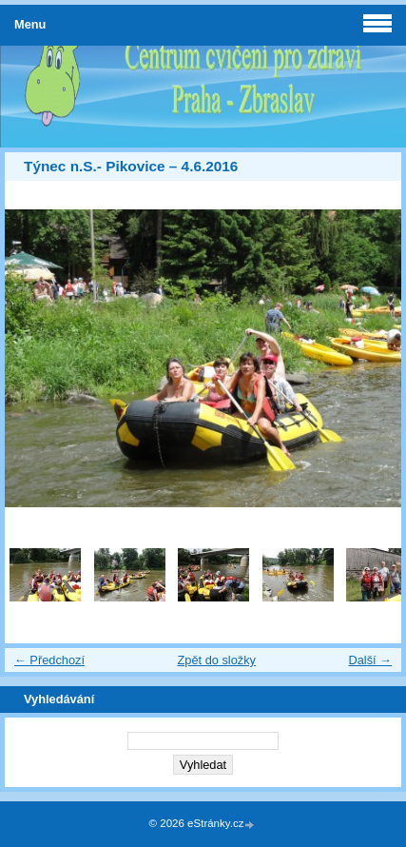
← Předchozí (49, 660)
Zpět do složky (216, 660)
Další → (370, 660)
